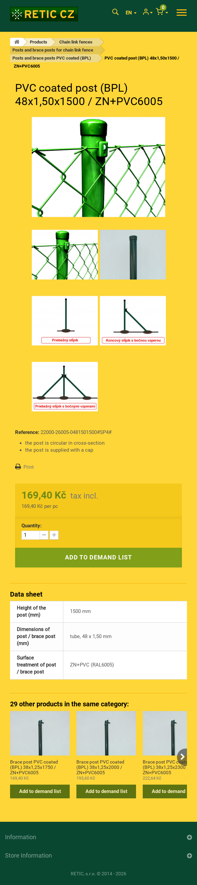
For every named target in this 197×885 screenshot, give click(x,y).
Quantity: (31, 525)
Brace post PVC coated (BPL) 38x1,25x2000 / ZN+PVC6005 (100, 767)
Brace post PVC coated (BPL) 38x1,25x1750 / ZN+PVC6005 (34, 767)
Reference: (27, 432)
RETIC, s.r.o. (83, 873)
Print (28, 467)
